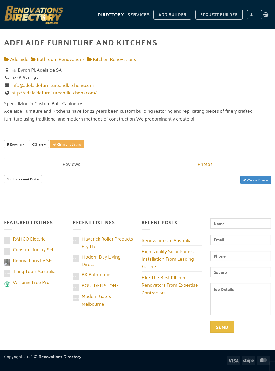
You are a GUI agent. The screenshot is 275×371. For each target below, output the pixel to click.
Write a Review (255, 180)
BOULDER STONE (100, 285)
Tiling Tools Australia (34, 271)
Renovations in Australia (166, 240)
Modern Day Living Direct (101, 260)
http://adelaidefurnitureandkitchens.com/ (54, 92)
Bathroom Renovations (58, 58)
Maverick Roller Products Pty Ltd (107, 242)
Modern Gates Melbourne (96, 300)
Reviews (71, 163)
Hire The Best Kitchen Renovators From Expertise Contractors (170, 284)
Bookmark (15, 144)
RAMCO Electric (29, 238)
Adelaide (16, 58)
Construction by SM (33, 249)
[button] (251, 14)
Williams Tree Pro (31, 282)
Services (139, 14)
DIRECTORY (110, 14)
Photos (205, 163)
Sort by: (23, 179)
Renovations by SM (33, 260)
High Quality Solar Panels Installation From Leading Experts (168, 258)
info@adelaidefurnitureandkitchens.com (52, 85)
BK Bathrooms (96, 274)
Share (39, 144)
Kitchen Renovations (111, 58)
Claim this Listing (67, 144)
